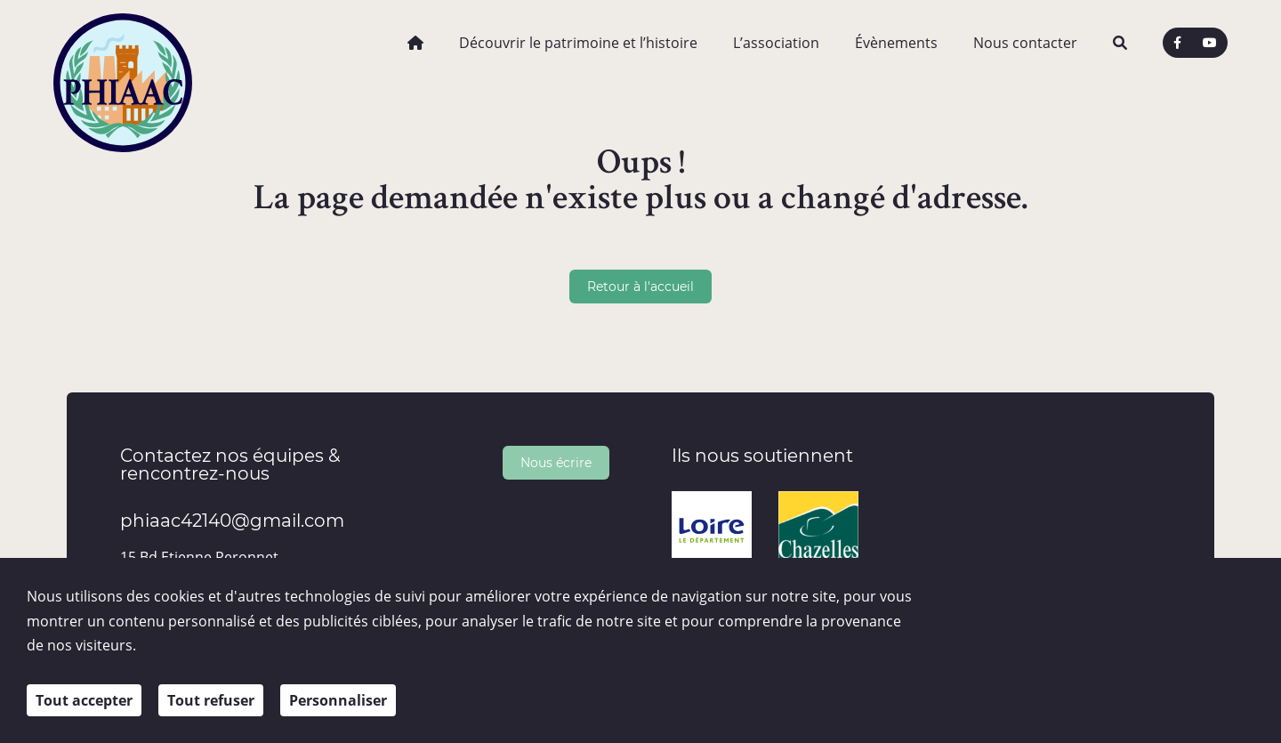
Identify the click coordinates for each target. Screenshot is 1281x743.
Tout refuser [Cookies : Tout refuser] (210, 700)
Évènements (896, 43)
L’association (776, 43)
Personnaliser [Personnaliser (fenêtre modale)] (338, 700)
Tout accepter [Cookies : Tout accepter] (84, 700)
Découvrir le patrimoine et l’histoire (578, 43)
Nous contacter (1025, 43)
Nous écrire (556, 462)
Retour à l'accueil (640, 286)
